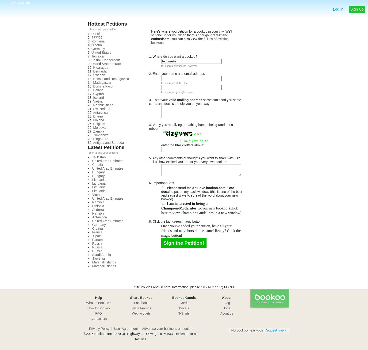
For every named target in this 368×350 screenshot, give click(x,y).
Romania (98, 41)
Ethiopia (98, 206)
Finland (98, 120)
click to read (210, 287)
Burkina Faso (102, 86)
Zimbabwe (100, 135)
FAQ (98, 313)
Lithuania (99, 180)
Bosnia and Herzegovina (111, 79)
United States (101, 52)
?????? (97, 37)
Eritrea (98, 116)
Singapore (100, 139)
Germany (98, 49)
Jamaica (98, 56)
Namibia (98, 202)
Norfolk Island (103, 105)
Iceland (98, 97)
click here (187, 209)
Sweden (99, 75)
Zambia (98, 131)
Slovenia (98, 258)
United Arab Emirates (107, 64)
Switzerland (101, 109)
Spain (97, 236)
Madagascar (102, 82)
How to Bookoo (99, 308)
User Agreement (126, 329)
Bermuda (100, 71)
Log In (338, 9)
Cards (184, 303)
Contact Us (98, 319)
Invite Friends (141, 308)
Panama (98, 240)
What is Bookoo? (98, 303)
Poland (98, 90)
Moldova (99, 127)
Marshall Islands (104, 262)
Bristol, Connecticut (106, 60)
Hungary (98, 172)
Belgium (99, 124)
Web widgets (141, 313)
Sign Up (357, 9)
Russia (97, 34)
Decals (184, 308)
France (97, 232)
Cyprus (98, 94)
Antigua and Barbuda (108, 143)
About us (226, 313)
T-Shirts (184, 313)
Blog (226, 303)
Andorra (98, 210)
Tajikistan (99, 157)
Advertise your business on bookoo (167, 329)
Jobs (226, 308)
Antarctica (100, 112)
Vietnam (99, 101)
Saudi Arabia (101, 255)
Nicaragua (100, 67)
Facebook (141, 303)
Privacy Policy (99, 329)
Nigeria (97, 45)
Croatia (97, 165)
